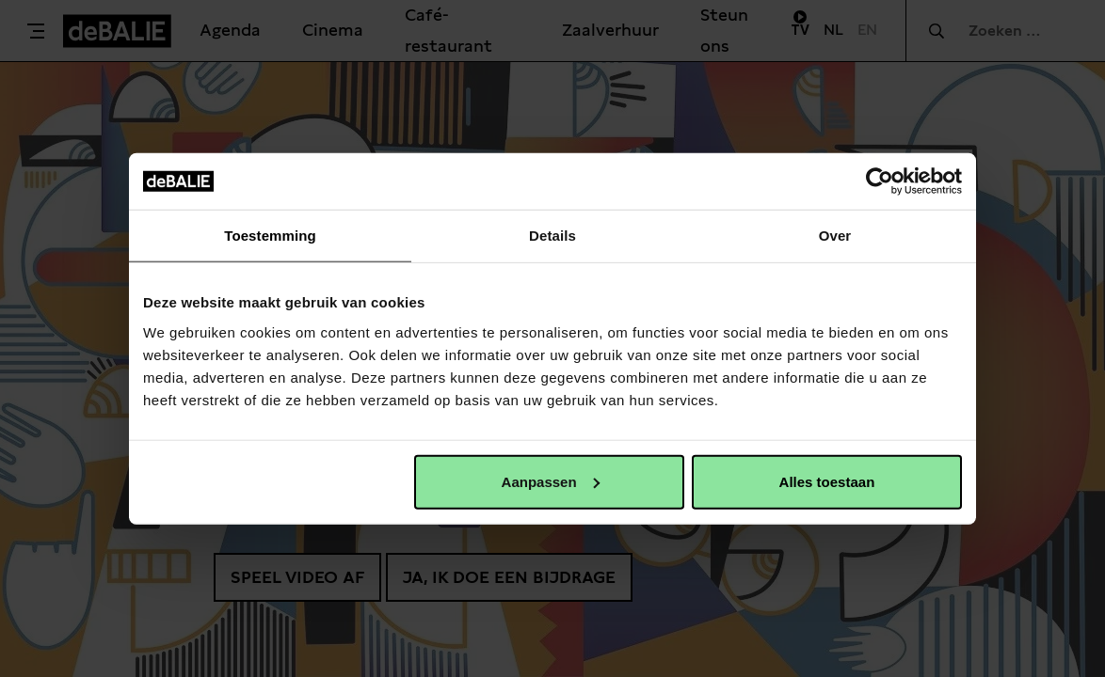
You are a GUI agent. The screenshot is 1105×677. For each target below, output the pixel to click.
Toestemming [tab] (270, 236)
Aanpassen (551, 481)
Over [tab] (835, 236)
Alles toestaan (827, 481)
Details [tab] (552, 236)
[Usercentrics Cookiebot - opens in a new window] (879, 181)
